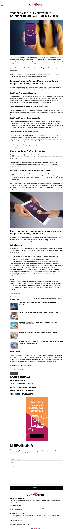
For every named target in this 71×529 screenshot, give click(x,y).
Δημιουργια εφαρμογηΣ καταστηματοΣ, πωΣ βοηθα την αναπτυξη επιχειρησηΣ (38, 323)
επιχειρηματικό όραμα (16, 269)
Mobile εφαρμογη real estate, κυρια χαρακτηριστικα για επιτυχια (38, 303)
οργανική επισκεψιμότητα (49, 258)
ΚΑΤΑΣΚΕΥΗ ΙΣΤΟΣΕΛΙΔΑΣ (20, 377)
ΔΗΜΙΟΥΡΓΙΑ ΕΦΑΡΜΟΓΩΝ (17, 513)
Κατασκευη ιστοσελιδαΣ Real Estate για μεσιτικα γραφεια (38, 332)
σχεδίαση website (19, 110)
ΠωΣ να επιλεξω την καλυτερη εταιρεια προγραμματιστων (38, 312)
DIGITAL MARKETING (16, 520)
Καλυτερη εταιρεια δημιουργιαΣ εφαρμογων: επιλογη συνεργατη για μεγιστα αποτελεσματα (41, 342)
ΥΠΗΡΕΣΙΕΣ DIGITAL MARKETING (22, 394)
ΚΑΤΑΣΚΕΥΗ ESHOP (17, 380)
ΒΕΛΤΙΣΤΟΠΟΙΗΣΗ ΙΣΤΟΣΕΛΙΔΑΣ (22, 391)
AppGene (30, 285)
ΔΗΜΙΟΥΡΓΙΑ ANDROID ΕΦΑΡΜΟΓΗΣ (23, 387)
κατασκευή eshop (48, 285)
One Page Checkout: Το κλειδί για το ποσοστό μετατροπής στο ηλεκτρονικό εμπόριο (28, 296)
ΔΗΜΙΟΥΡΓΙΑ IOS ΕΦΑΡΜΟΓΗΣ (21, 384)
